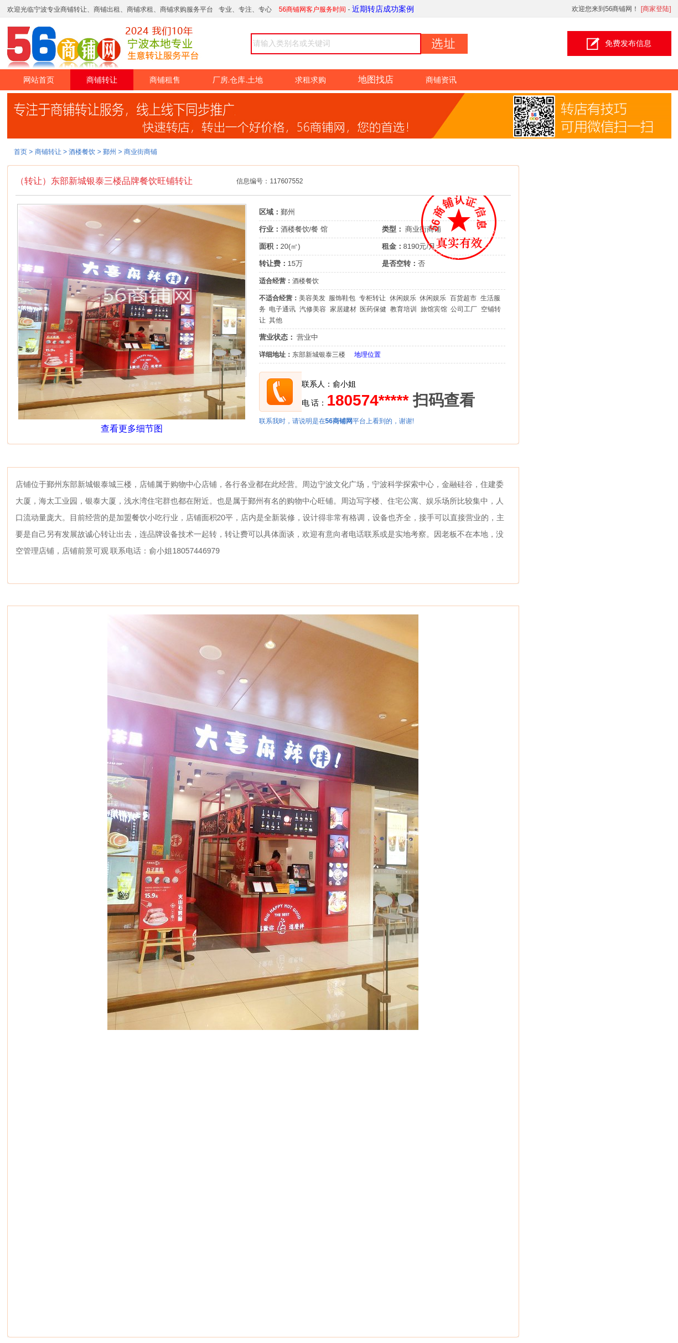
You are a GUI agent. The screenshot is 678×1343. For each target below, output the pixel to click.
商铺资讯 (441, 79)
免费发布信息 (619, 44)
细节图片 (29, 597)
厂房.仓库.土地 (238, 79)
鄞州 (109, 152)
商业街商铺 (140, 152)
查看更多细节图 (132, 428)
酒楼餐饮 (82, 152)
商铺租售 (164, 79)
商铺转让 (101, 79)
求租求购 (310, 79)
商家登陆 (656, 9)
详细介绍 (29, 458)
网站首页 (38, 79)
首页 (20, 152)
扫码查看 (444, 400)
